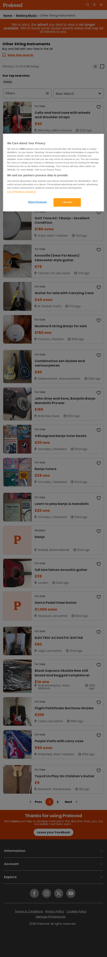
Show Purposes (37, 202)
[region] (53, 172)
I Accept (67, 202)
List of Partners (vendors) (21, 192)
